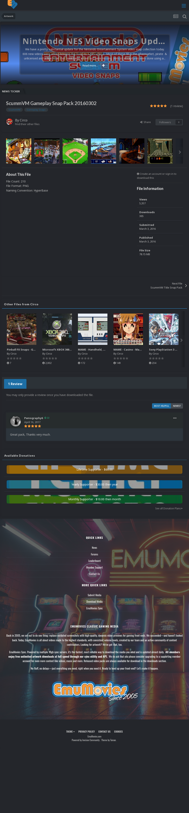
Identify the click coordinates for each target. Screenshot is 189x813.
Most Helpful (161, 404)
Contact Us (94, 573)
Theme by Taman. (108, 738)
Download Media (94, 600)
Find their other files (27, 124)
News (94, 546)
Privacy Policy (86, 730)
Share (145, 122)
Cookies (118, 730)
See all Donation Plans (168, 507)
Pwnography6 (34, 417)
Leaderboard (94, 559)
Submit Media (94, 594)
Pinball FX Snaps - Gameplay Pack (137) (35, 349)
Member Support (94, 566)
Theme (70, 730)
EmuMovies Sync (94, 607)
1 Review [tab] (14, 383)
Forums (94, 553)
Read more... (94, 65)
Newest (177, 404)
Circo (23, 120)
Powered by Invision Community (86, 738)
